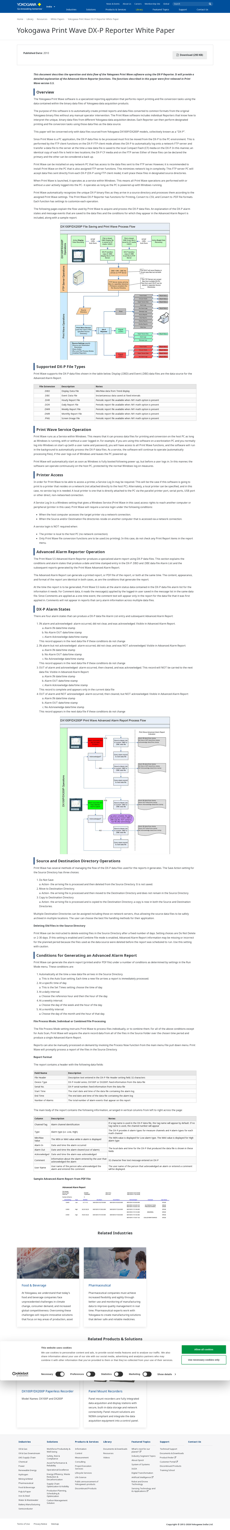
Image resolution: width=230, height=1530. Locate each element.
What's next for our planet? (141, 1450)
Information (81, 1449)
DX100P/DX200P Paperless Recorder (41, 1393)
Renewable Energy (28, 1470)
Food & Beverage (34, 1285)
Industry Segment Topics (144, 1456)
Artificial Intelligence (141, 1477)
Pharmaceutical (100, 1285)
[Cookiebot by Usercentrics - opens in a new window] (20, 1524)
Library (139, 9)
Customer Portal (167, 1461)
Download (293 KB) (189, 55)
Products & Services (116, 9)
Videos (106, 1457)
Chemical (23, 1461)
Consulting (80, 1461)
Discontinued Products (86, 1488)
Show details (164, 1523)
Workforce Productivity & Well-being (58, 1450)
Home (20, 19)
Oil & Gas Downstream (29, 1453)
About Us (127, 4)
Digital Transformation (142, 1473)
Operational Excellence (58, 1469)
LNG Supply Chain (27, 1457)
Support (183, 9)
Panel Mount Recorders (106, 1391)
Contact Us (202, 9)
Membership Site (152, 4)
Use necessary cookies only (203, 1509)
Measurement (82, 1457)
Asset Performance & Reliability (57, 1464)
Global (166, 4)
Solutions (91, 9)
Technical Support (168, 1449)
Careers (138, 4)
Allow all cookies (203, 1499)
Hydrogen (23, 1474)
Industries (71, 9)
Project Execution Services (83, 1467)
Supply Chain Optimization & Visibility (58, 1485)
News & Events (113, 4)
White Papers (57, 19)
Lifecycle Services (83, 1473)
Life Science (80, 1477)
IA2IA (134, 1468)
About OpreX (138, 1460)
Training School (167, 1470)
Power (22, 1466)
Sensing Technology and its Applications (143, 1490)
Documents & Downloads (115, 1449)
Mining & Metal (26, 1479)
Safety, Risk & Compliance (53, 1457)
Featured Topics (161, 9)
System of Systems (141, 1464)
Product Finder (167, 1457)
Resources (42, 19)
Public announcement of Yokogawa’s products (86, 1483)
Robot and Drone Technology (140, 1483)
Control (78, 1453)
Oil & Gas (23, 1449)
